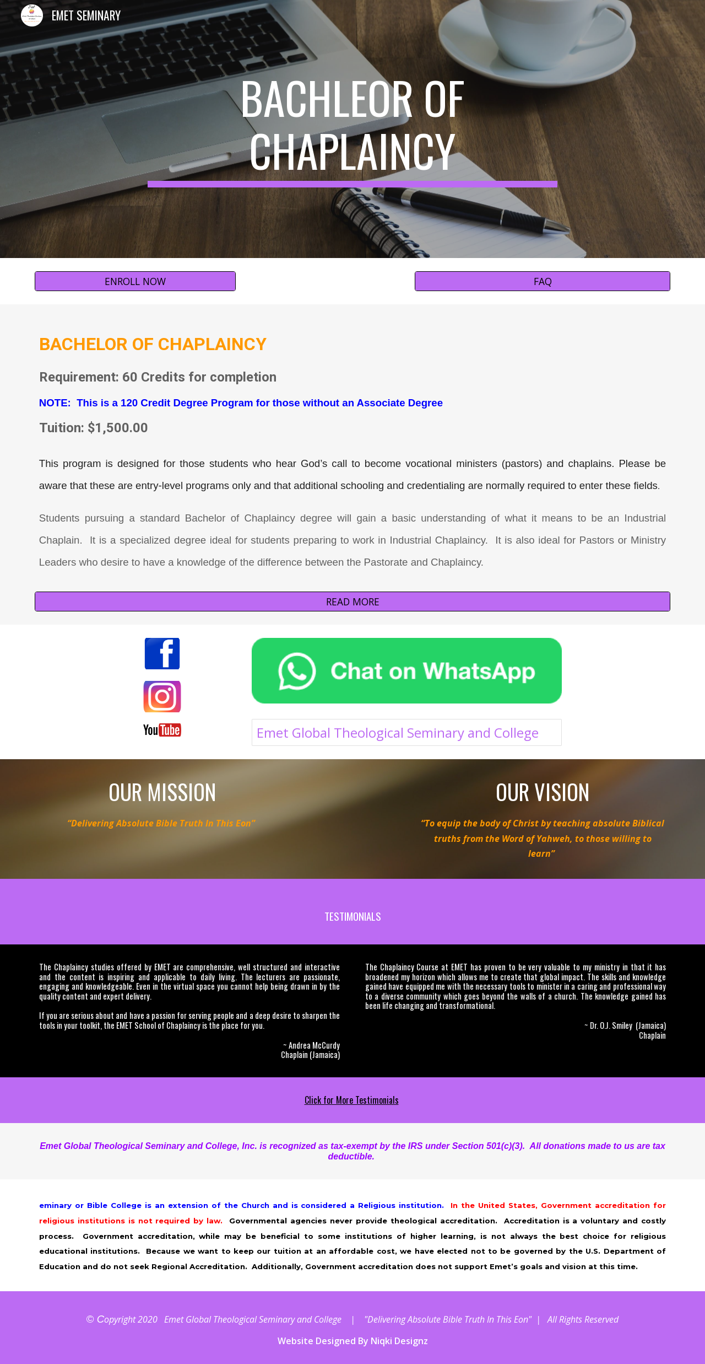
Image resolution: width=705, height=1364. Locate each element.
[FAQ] (542, 281)
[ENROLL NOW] (135, 281)
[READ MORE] (352, 601)
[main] (352, 129)
